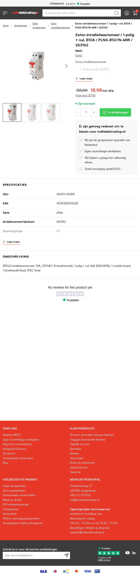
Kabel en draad (12, 500)
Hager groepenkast (14, 486)
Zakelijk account (80, 444)
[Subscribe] (66, 555)
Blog (5, 462)
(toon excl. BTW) (85, 95)
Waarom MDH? (12, 435)
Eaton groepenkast (14, 490)
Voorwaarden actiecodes (18, 458)
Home (6, 25)
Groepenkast (20, 25)
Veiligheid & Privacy (14, 449)
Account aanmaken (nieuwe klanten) (92, 435)
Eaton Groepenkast (38, 25)
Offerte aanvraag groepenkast (21, 518)
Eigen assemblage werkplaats (21, 439)
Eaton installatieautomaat (60, 25)
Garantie (75, 472)
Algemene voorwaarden (17, 444)
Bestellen (75, 449)
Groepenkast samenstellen (19, 495)
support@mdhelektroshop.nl (87, 532)
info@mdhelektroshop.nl (84, 500)
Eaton (78, 55)
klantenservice (79, 467)
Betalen (74, 453)
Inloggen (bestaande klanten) (87, 439)
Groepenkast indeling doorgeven (23, 523)
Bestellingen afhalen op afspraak (89, 528)
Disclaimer (9, 453)
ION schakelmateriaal (15, 504)
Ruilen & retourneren (82, 462)
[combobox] (81, 13)
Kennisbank (10, 513)
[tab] (35, 428)
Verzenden (76, 458)
